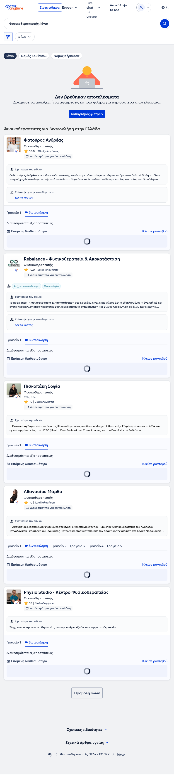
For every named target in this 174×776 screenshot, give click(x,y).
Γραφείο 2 (58, 547)
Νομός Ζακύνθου (33, 56)
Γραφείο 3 (77, 547)
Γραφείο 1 (14, 213)
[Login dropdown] (143, 7)
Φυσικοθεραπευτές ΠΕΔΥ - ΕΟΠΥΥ (85, 756)
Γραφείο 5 (114, 547)
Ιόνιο (10, 56)
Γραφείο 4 (96, 547)
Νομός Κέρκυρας (66, 56)
